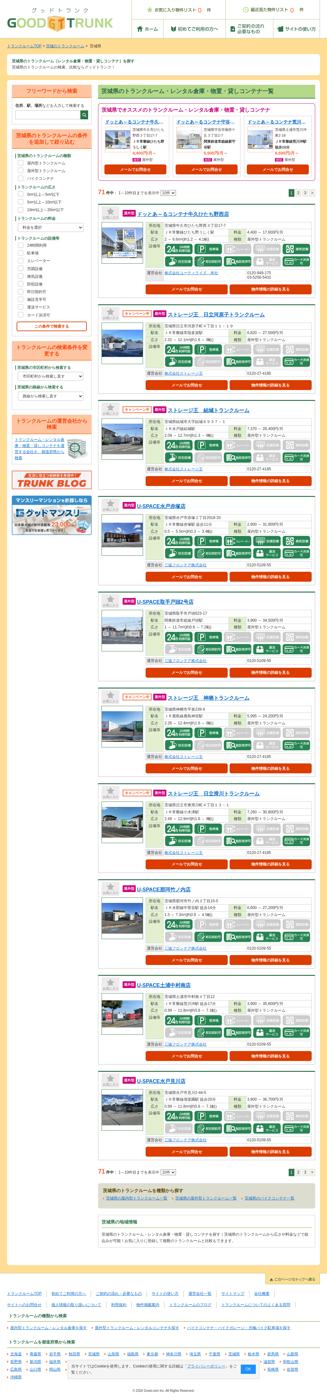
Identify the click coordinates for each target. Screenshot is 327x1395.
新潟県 (35, 1361)
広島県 (16, 1369)
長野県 (16, 1361)
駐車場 (33, 253)
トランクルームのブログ (190, 1305)
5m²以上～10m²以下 (44, 202)
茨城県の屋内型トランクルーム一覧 (136, 1198)
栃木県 (253, 1354)
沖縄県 (16, 1377)
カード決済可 (38, 315)
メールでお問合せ (135, 169)
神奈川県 (173, 1354)
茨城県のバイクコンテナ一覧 (269, 1198)
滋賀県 (269, 1361)
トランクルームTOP (24, 46)
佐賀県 (292, 1369)
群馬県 (273, 1354)
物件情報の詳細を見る (270, 289)
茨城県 (234, 1354)
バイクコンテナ (40, 178)
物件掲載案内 (147, 1305)
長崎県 (273, 1369)
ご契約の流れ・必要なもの (119, 1293)
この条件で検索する (51, 326)
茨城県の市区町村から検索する (44, 367)
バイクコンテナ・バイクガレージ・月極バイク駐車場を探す (239, 1328)
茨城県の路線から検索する (40, 387)
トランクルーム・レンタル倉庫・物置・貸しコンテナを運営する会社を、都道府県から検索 (40, 448)
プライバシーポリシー (206, 1366)
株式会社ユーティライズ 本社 (191, 273)
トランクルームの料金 (36, 218)
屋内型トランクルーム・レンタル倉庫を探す (48, 1328)
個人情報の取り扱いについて (76, 1305)
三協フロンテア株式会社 (185, 565)
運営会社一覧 (199, 1293)
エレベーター (38, 261)
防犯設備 (34, 284)
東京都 (152, 1354)
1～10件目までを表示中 (147, 193)
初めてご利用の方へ (68, 1293)
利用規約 (118, 1305)
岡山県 (55, 1369)
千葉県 (214, 1354)
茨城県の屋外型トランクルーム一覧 (206, 1198)
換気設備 (34, 276)
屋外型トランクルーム (46, 171)
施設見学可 (36, 299)
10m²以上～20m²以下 (45, 210)
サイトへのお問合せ (24, 1305)
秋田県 (74, 1354)
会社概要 (262, 1293)
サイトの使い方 (165, 1293)
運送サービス (38, 307)
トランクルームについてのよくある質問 (255, 1305)
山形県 (113, 1354)
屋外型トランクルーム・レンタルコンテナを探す (137, 1328)
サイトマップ (232, 1293)
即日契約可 (36, 292)
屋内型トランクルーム (46, 163)
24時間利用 (37, 245)
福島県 (133, 1354)
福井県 (55, 1361)
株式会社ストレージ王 (183, 373)
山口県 (35, 1369)
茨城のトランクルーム (65, 46)
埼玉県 (195, 1354)
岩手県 (55, 1354)
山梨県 (292, 1354)
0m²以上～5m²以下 (43, 194)
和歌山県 (290, 1361)
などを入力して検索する (49, 105)
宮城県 (94, 1354)
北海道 (16, 1354)
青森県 (35, 1354)
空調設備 (34, 269)
